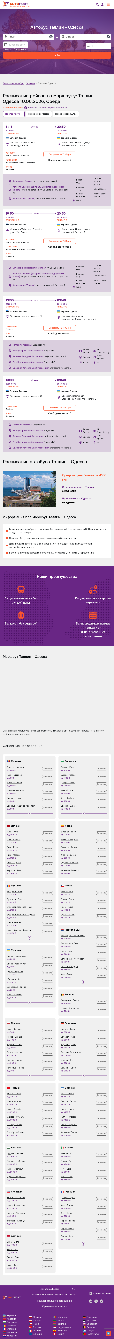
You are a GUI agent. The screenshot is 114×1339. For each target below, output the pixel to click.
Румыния (11, 1325)
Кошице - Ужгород (16, 1213)
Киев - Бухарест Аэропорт (20, 930)
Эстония (30, 83)
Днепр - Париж (68, 1197)
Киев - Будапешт (15, 1169)
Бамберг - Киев (68, 1037)
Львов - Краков (14, 1052)
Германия (92, 1317)
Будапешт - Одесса (16, 1161)
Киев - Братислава (16, 1205)
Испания (62, 1330)
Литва (60, 1320)
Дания (60, 1334)
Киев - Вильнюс (68, 855)
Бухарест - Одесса (16, 899)
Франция (11, 1328)
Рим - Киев (66, 1169)
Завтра (7, 49)
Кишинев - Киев (14, 782)
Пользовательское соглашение (54, 1300)
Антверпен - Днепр (70, 1000)
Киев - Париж (67, 1205)
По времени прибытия (66, 114)
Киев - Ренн (66, 1213)
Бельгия (91, 1327)
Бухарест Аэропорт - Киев (20, 907)
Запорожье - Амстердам (73, 959)
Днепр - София (68, 782)
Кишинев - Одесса (15, 790)
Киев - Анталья (14, 1101)
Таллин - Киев (67, 1109)
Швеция (37, 1334)
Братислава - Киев (16, 1197)
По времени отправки (38, 114)
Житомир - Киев (14, 979)
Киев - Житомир (14, 994)
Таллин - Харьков (69, 1124)
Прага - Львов (67, 914)
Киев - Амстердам (69, 966)
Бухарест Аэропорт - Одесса (21, 914)
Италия (37, 1330)
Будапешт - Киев (15, 1153)
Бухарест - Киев (14, 891)
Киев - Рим (66, 1153)
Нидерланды (64, 1327)
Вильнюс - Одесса (69, 839)
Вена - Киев (12, 1249)
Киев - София (67, 798)
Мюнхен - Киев (68, 1029)
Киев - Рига (12, 831)
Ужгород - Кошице (16, 1220)
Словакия (92, 1323)
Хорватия (12, 1335)
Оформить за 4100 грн (60, 328)
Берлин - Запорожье (71, 1052)
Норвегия (12, 1332)
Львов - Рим (66, 1161)
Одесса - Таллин (68, 1101)
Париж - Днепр (68, 1220)
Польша (37, 1317)
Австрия (11, 1318)
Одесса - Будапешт (16, 1176)
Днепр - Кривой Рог (16, 963)
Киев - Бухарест (14, 922)
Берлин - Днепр (68, 1044)
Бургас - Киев (67, 767)
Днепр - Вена (13, 1257)
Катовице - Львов (15, 1068)
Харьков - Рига (14, 870)
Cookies (73, 1294)
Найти (57, 55)
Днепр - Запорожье (16, 956)
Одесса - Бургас (69, 806)
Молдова (62, 1317)
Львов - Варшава (15, 1037)
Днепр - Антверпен (70, 1008)
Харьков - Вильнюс (70, 870)
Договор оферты (49, 1289)
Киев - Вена (12, 1265)
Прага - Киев (67, 907)
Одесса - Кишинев (15, 767)
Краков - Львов (14, 1060)
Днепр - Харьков (15, 971)
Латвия (37, 1320)
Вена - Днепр (13, 1242)
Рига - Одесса (13, 855)
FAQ (73, 1289)
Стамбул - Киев (14, 1124)
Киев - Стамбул (14, 1109)
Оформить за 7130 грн (60, 154)
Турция (37, 1327)
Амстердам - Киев (69, 943)
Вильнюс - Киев (68, 831)
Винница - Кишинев (16, 798)
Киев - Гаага (66, 974)
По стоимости (13, 114)
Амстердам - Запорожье (73, 935)
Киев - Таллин (67, 1093)
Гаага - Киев (66, 951)
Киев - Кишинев (14, 775)
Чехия (36, 1323)
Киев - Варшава (14, 1029)
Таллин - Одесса (47, 83)
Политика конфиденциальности (49, 1294)
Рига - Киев (12, 847)
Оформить (47, 768)
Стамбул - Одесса (16, 1132)
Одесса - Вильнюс (69, 862)
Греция (90, 1330)
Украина (11, 1315)
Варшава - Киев (14, 1044)
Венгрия (61, 1323)
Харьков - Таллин (69, 1132)
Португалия (93, 1334)
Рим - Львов (66, 1176)
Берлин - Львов (68, 1068)
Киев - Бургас (67, 790)
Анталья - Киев (14, 1093)
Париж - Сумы (67, 1236)
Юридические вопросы (54, 1306)
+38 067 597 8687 (102, 1293)
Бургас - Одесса (69, 775)
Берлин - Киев (67, 1060)
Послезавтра (20, 49)
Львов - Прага (67, 899)
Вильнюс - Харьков (70, 847)
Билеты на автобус (13, 83)
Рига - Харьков (14, 862)
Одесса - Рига (13, 839)
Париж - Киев (67, 1228)
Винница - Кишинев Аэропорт (21, 806)
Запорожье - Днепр (16, 987)
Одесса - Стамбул (16, 1117)
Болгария (12, 1322)
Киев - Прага (67, 891)
